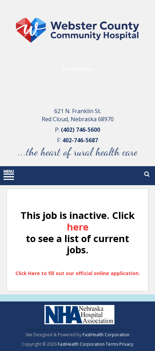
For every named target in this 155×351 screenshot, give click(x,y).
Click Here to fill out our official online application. (77, 273)
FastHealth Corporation (106, 335)
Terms (112, 344)
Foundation (77, 69)
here (78, 227)
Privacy (126, 344)
